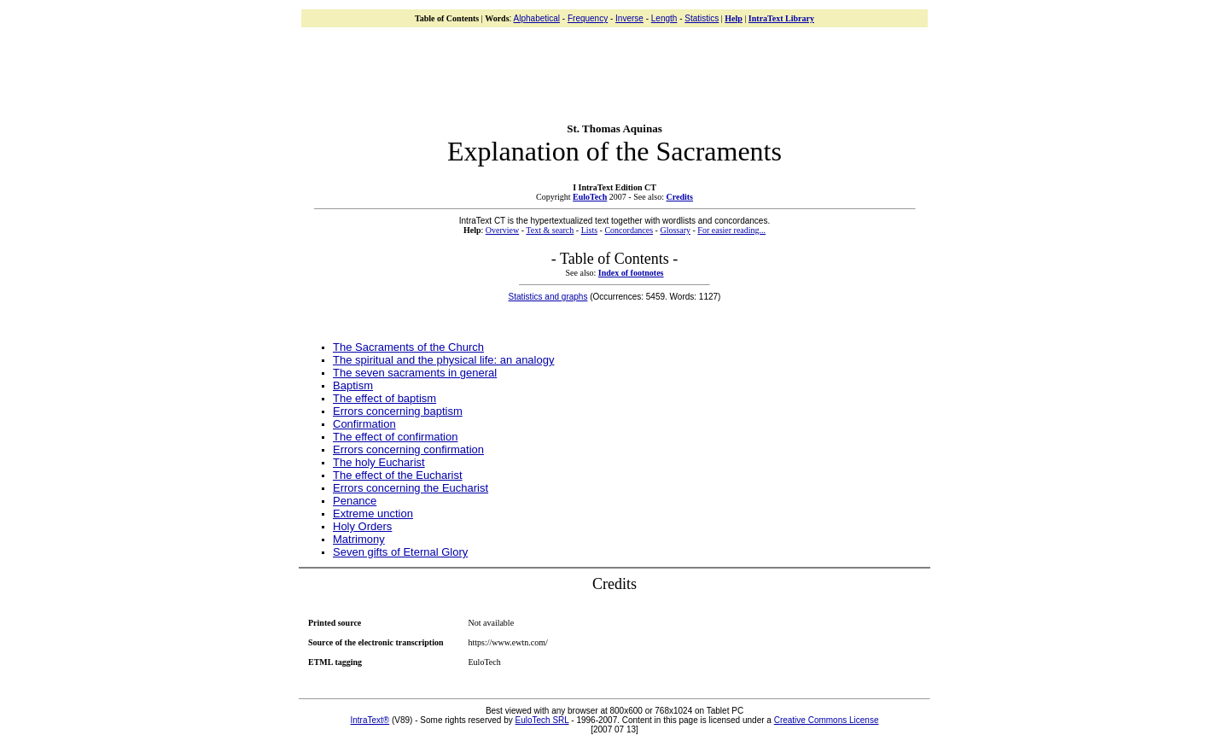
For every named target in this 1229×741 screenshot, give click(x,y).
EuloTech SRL (542, 720)
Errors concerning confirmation (408, 449)
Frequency (588, 18)
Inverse (629, 18)
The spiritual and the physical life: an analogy (443, 359)
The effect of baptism (384, 398)
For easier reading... (731, 230)
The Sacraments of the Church (408, 347)
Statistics (701, 18)
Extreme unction (373, 513)
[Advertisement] (614, 68)
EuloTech (590, 196)
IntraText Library (781, 18)
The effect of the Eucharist (398, 475)
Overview (502, 230)
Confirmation (364, 423)
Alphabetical (537, 18)
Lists (589, 230)
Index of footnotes (631, 272)
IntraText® (370, 720)
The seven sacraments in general (415, 372)
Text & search (550, 230)
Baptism (353, 385)
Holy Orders (362, 526)
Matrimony (359, 539)
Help (734, 18)
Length (664, 18)
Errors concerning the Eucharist (410, 487)
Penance (354, 500)
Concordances (628, 230)
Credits (679, 196)
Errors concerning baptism (398, 411)
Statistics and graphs (548, 296)
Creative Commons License (826, 720)
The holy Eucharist (379, 462)
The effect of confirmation (395, 436)
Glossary (675, 230)
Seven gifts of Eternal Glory (400, 552)
